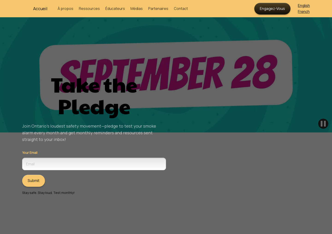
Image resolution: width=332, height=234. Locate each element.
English (304, 5)
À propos (65, 8)
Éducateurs (115, 8)
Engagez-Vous (272, 8)
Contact (181, 8)
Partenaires (158, 8)
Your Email (29, 152)
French (304, 11)
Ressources (89, 8)
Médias (136, 8)
